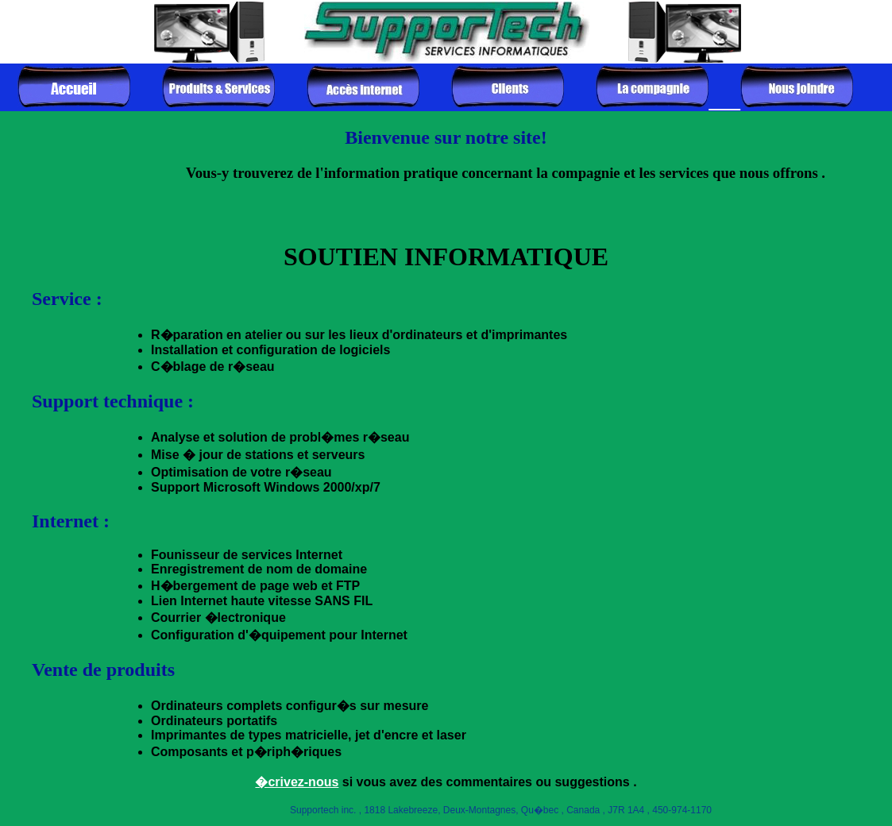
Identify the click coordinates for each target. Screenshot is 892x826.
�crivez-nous (296, 782)
